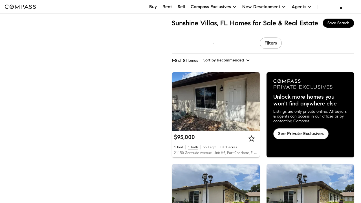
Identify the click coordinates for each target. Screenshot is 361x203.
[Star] (251, 138)
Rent (167, 6)
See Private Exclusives (301, 133)
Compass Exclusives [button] (214, 6)
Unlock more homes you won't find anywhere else (305, 100)
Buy (153, 6)
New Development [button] (264, 6)
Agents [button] (302, 6)
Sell (181, 6)
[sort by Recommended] (227, 60)
